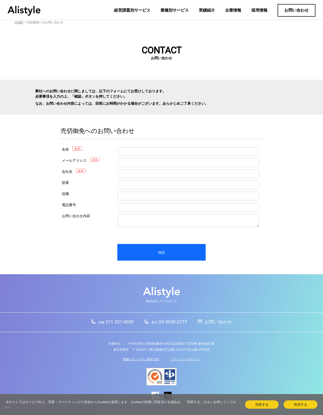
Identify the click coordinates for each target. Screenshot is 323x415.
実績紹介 (207, 10)
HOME (19, 22)
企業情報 (233, 10)
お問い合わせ (296, 10)
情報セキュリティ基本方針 (141, 359)
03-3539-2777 (169, 321)
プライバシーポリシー (185, 359)
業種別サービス (174, 10)
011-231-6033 (116, 321)
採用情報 (259, 10)
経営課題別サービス (132, 10)
